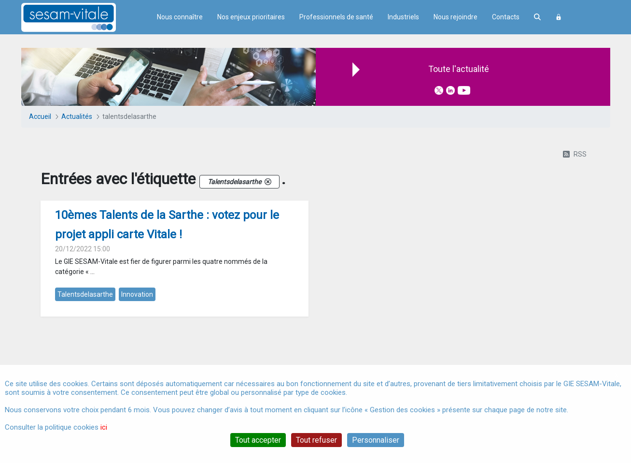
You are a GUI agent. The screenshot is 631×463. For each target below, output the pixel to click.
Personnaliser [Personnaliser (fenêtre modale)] (375, 440)
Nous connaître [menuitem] (180, 17)
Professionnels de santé (336, 17)
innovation (137, 294)
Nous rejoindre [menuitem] (455, 17)
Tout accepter (258, 440)
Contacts (505, 17)
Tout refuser (316, 440)
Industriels (403, 17)
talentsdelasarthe (85, 294)
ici (103, 427)
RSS (575, 154)
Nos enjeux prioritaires (251, 17)
